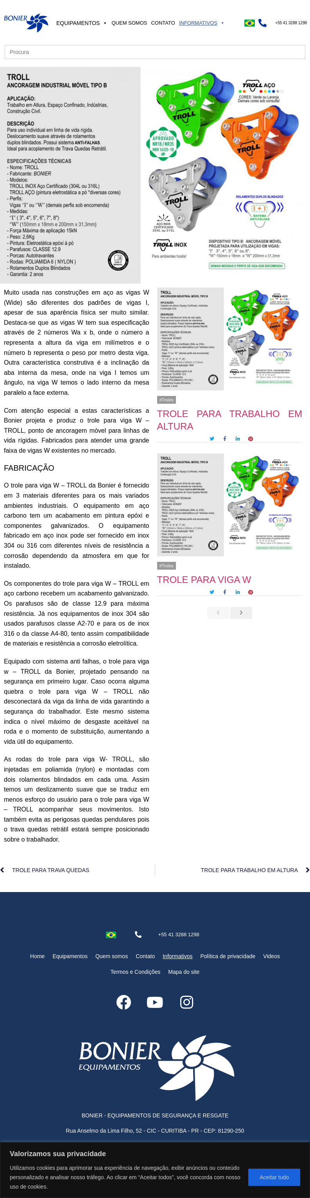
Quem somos (129, 23)
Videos (271, 956)
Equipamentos (82, 23)
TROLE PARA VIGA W (204, 579)
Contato (163, 23)
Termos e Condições (136, 972)
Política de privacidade (227, 956)
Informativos (202, 23)
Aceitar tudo (274, 1177)
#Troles (166, 400)
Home (37, 956)
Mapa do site (183, 972)
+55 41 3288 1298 (291, 23)
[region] (155, 1170)
